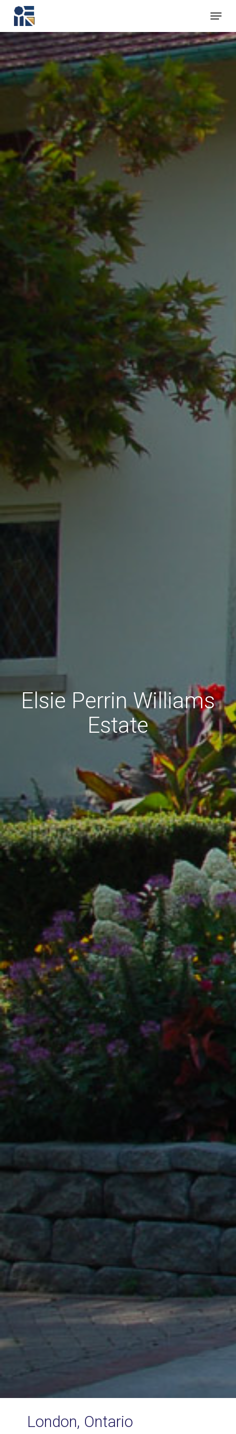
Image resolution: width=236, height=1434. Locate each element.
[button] (216, 16)
